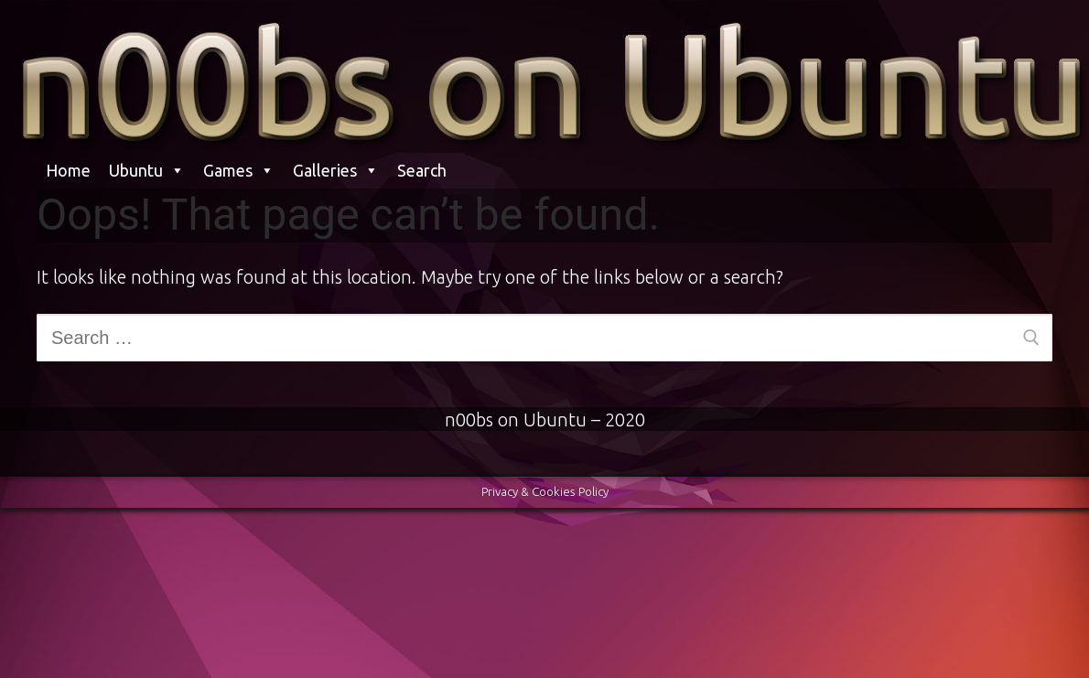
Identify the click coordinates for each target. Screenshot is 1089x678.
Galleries (336, 170)
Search (422, 170)
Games (239, 170)
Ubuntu (147, 170)
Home (68, 170)
